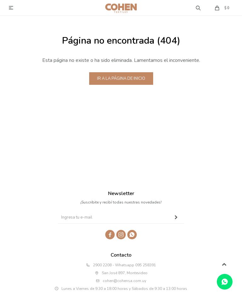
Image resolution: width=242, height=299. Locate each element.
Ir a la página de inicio (121, 78)
